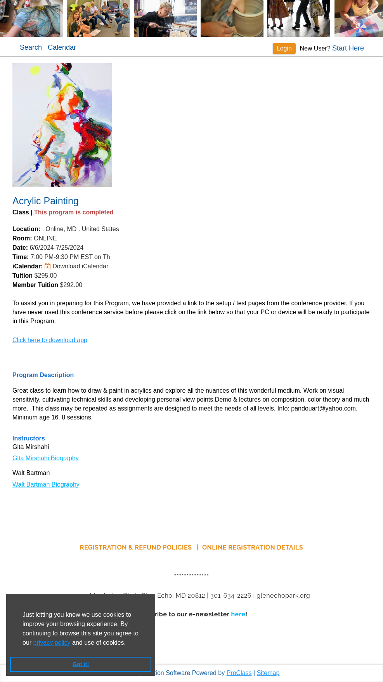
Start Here (348, 48)
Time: (20, 257)
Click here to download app (49, 340)
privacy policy (52, 642)
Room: (22, 238)
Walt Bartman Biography (46, 484)
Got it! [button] (81, 664)
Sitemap (268, 673)
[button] (128, 643)
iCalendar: (27, 266)
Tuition (22, 275)
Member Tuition (35, 285)
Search (31, 47)
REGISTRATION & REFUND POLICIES (137, 547)
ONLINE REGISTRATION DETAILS (252, 547)
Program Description (43, 375)
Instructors (28, 438)
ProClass (239, 673)
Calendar (62, 47)
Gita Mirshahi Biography (45, 458)
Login (284, 48)
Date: (20, 247)
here (238, 614)
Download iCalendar (77, 266)
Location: (26, 229)
